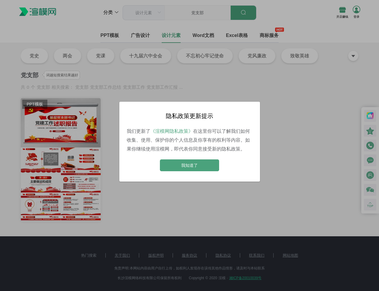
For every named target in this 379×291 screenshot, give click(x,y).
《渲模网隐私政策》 (171, 131)
